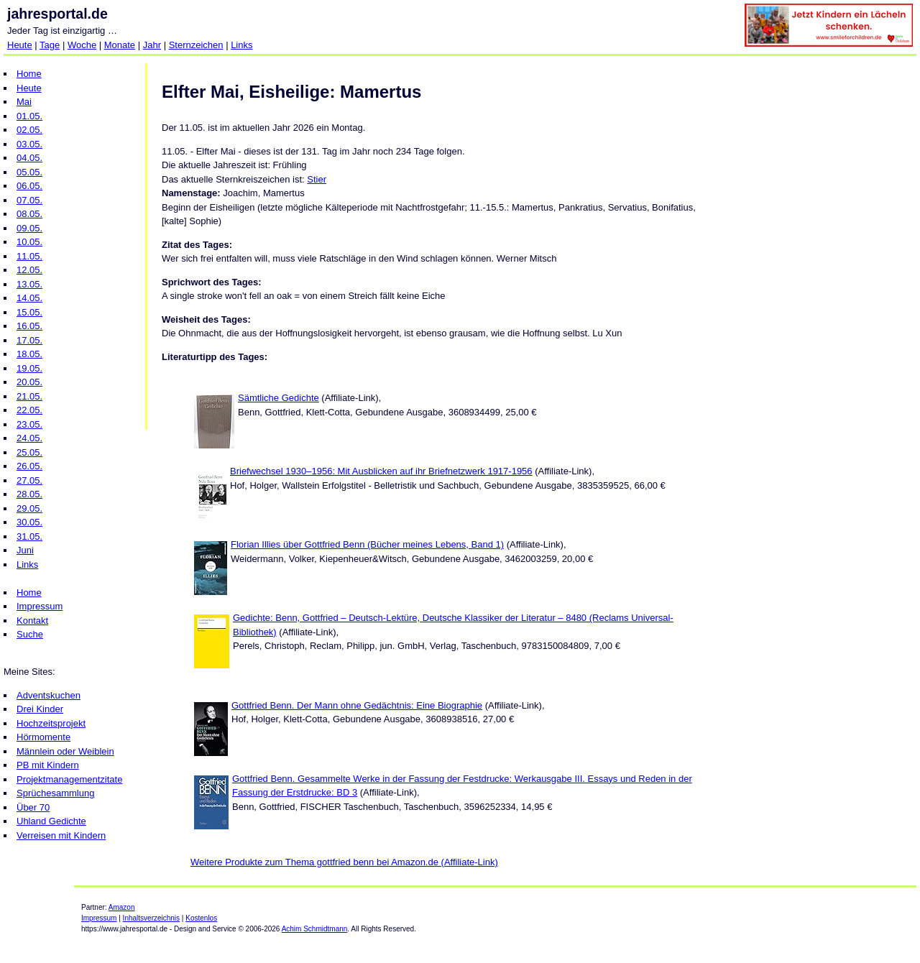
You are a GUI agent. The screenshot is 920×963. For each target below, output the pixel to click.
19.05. (29, 368)
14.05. (29, 297)
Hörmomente (43, 737)
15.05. (29, 312)
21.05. (29, 396)
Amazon (122, 907)
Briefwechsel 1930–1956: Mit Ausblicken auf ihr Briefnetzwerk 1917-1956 (381, 471)
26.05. (29, 466)
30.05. (29, 522)
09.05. (29, 228)
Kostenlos (201, 918)
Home (29, 73)
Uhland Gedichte (51, 821)
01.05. (29, 116)
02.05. (29, 129)
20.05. (29, 382)
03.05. (29, 144)
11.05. (29, 256)
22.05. (29, 410)
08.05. (29, 213)
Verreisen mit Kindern (61, 835)
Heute (19, 45)
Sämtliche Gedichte (278, 397)
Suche (30, 634)
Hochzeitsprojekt (51, 723)
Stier (316, 179)
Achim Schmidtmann (315, 929)
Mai (24, 101)
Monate (119, 45)
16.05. (29, 326)
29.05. (29, 508)
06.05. (29, 185)
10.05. (29, 241)
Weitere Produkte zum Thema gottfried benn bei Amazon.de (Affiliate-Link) (344, 862)
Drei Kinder (40, 709)
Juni (25, 550)
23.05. (29, 424)
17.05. (29, 340)
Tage (50, 45)
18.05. (29, 354)
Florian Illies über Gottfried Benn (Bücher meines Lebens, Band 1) (367, 544)
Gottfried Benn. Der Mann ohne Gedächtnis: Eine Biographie (356, 705)
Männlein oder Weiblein (65, 751)
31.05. (29, 536)
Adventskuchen (48, 695)
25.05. (29, 452)
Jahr (152, 45)
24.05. (29, 438)
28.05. (29, 494)
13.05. (29, 284)
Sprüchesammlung (55, 793)
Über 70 (33, 807)
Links (241, 45)
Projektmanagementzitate (69, 779)
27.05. (29, 480)
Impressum (40, 606)
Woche (82, 45)
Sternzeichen (196, 45)
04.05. (29, 157)
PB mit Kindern (48, 765)
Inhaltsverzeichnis (151, 918)
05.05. (29, 172)
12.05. (29, 269)
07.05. (29, 200)
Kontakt (32, 620)
